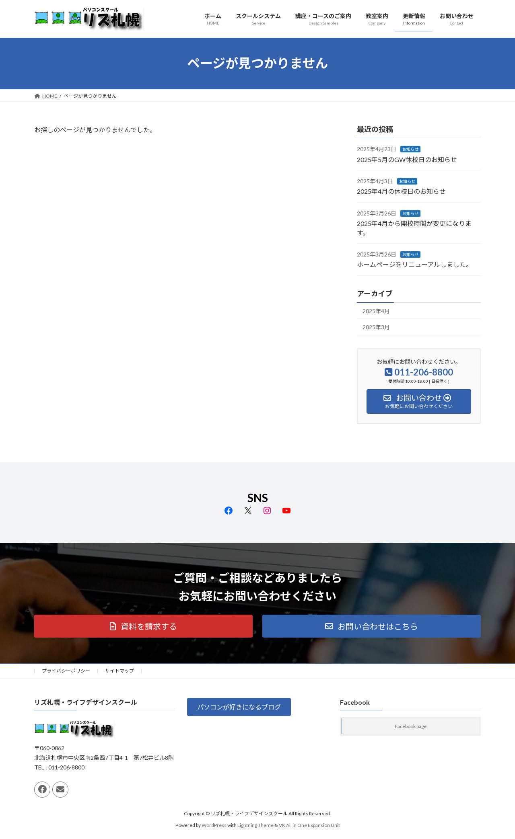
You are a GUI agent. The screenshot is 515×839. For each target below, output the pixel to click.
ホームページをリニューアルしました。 (414, 264)
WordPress (214, 825)
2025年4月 (376, 310)
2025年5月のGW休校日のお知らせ (407, 159)
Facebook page (410, 727)
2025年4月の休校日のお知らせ (401, 191)
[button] (143, 626)
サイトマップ (119, 671)
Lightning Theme (255, 825)
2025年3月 (376, 327)
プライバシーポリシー (66, 671)
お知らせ (410, 149)
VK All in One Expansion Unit (309, 825)
